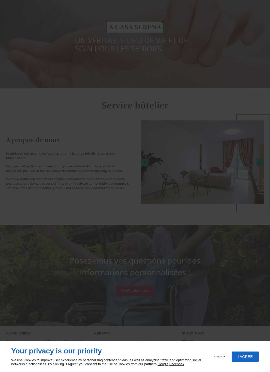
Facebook (176, 364)
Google (163, 364)
